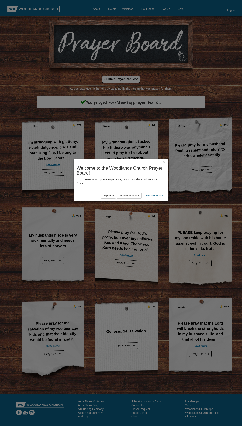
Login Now (108, 228)
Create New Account (129, 228)
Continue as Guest (154, 228)
